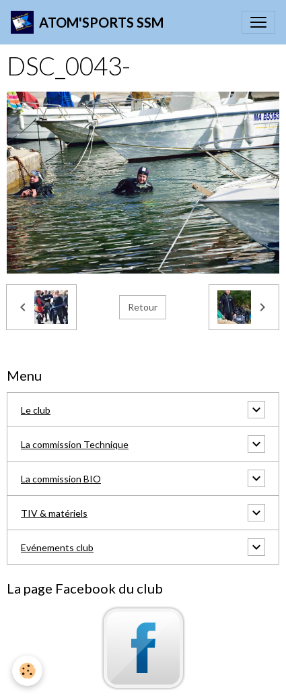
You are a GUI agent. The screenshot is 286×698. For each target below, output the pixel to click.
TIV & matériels (54, 513)
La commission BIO (61, 478)
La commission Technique (75, 444)
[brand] (87, 22)
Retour (142, 307)
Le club (35, 410)
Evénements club (57, 547)
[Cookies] (27, 671)
